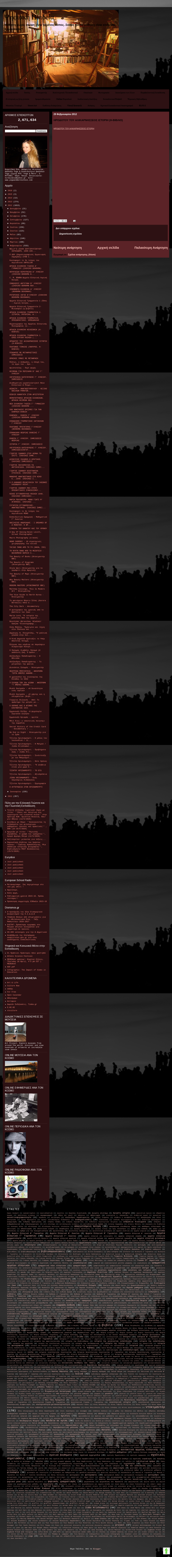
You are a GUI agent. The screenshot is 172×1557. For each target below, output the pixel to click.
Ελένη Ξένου (51, 1307)
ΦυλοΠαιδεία (126, 1472)
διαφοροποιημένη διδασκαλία (100, 1281)
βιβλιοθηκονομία (28, 1252)
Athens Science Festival (19, 956)
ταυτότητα (25, 1464)
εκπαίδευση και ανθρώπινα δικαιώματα (130, 1296)
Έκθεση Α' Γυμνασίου (59, 1294)
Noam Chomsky (101, 1519)
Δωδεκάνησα (59, 1288)
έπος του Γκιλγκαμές (82, 1318)
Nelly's (87, 1519)
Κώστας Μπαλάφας (80, 1371)
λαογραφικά (131, 1371)
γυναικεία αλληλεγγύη (32, 1268)
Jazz (78, 1508)
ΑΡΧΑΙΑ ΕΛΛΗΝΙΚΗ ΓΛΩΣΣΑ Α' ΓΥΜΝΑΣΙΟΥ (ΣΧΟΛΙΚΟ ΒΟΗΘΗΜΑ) (25, 267)
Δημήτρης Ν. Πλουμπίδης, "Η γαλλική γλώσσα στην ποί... (28, 634)
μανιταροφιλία (28, 1383)
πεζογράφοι (114, 1425)
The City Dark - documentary (24, 606)
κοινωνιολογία (154, 1363)
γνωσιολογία (142, 1263)
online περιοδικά (93, 1521)
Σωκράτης (161, 1459)
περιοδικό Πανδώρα (14, 1430)
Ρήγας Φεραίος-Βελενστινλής (113, 1436)
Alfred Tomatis (52, 1486)
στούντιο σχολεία (153, 1443)
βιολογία (126, 1252)
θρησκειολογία (37, 1337)
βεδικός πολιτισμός (79, 1249)
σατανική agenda (41, 1439)
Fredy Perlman (159, 1497)
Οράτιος (98, 1416)
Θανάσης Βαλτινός (104, 1328)
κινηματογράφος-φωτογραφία (103, 1359)
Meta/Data (11, 1516)
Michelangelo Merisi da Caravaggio (120, 1516)
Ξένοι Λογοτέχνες (67, 1411)
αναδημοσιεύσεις (83, 1220)
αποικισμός (11, 1229)
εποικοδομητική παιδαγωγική (58, 1318)
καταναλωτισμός (131, 1350)
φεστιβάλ (134, 1468)
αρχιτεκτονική (117, 1243)
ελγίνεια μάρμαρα (106, 1305)
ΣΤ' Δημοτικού (77, 1443)
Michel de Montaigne (72, 1516)
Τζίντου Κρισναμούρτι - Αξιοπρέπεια (28, 774)
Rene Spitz (88, 1528)
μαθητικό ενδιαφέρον (113, 1381)
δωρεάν (71, 1288)
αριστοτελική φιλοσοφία (102, 1231)
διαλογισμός (30, 1279)
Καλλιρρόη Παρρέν (154, 1348)
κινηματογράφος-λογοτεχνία (76, 1359)
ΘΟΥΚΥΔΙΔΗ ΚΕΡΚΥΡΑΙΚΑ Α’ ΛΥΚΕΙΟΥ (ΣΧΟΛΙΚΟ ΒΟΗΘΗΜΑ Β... (26, 273)
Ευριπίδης (154, 1320)
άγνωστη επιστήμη (100, 1213)
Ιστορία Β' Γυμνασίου (41, 1339)
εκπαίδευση (61, 1296)
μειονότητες (65, 1387)
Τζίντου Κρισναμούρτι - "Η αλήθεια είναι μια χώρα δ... (27, 766)
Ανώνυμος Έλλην (17, 1226)
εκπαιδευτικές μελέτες (109, 1301)
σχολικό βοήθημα (121, 1459)
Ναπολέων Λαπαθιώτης (32, 1400)
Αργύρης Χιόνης (101, 1229)
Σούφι (129, 1441)
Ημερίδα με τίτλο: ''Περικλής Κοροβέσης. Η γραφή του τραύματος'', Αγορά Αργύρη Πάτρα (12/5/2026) (26, 834)
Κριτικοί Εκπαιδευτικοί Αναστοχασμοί (117, 105)
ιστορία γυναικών (138, 1339)
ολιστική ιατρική (19, 1416)
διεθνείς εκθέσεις (107, 1283)
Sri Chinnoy (100, 1532)
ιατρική (52, 1337)
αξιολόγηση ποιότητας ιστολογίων (55, 1226)
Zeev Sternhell (17, 1538)
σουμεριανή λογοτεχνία (113, 1441)
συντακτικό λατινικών (18, 1452)
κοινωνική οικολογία (110, 1363)
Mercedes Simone (131, 1514)
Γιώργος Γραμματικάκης (125, 1258)
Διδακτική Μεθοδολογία (65, 1283)
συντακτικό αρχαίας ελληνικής (139, 1449)
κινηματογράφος (18, 1359)
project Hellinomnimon (142, 1525)
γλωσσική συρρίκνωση (39, 1263)
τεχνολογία (129, 1464)
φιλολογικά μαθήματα (152, 1470)
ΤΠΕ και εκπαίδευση (135, 1466)
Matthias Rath (88, 1514)
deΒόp (10, 989)
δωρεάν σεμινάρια (62, 1290)
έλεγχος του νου (148, 1305)
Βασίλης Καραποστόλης (57, 1249)
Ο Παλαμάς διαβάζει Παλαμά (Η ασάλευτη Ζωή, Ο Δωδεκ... (24, 651)
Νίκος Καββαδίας (36, 1407)
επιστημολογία (141, 1316)
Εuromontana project (131, 1322)
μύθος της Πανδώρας (65, 1398)
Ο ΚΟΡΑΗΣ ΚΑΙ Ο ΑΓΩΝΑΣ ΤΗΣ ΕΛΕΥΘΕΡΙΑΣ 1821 (23, 707)
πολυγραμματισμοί (126, 1432)
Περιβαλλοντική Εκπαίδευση (153, 92)
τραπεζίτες (11, 1468)
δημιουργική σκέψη (112, 1274)
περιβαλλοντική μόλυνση (65, 1427)
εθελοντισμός (134, 1290)
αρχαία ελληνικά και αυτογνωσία (98, 1236)
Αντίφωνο (11, 1001)
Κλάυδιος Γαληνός (74, 1361)
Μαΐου (13, 235)
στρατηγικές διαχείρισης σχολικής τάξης (47, 1445)
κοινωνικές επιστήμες (48, 1363)
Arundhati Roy (84, 1488)
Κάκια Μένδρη (123, 1348)
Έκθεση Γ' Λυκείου (16, 1296)
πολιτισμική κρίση (50, 1432)
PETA (120, 1523)
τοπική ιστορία (112, 1466)
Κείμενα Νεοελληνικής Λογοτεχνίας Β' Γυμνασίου (42, 1354)
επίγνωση (11, 1316)
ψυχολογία (48, 1484)
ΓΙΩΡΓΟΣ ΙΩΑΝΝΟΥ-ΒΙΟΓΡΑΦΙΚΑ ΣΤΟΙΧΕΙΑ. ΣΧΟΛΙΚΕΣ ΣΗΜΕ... (24, 472)
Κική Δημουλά (114, 1356)
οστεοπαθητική (142, 1416)
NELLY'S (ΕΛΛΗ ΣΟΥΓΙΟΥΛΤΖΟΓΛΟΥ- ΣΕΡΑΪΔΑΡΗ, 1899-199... (25, 250)
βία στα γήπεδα (112, 1249)
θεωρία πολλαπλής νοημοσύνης (46, 1335)
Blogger (97, 1549)
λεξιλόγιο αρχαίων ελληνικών (104, 1374)
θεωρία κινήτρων (107, 1332)
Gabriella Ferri (110, 1499)
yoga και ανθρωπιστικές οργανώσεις (70, 1536)
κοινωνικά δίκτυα (153, 1361)
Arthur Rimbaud (42, 1488)
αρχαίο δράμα (72, 1240)
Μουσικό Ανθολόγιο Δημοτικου (99, 1396)
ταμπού (118, 1461)
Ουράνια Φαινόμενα (29, 1418)
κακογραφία (138, 1348)
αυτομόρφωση (69, 1247)
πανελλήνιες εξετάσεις (58, 1423)
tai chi (162, 1532)
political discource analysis (98, 1525)
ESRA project (109, 1495)
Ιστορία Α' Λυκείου (16, 1339)
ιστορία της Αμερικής (20, 1341)
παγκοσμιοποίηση (101, 1418)
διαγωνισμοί (155, 1275)
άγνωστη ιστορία (121, 1213)
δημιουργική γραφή (92, 1274)
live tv (18, 1512)
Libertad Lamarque (148, 1510)
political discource (72, 1525)
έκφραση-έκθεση (65, 1305)
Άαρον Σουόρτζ (13, 1213)
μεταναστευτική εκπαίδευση (69, 1389)
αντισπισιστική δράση (93, 1224)
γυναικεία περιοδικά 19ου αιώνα (85, 1268)
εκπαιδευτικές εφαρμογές (79, 1301)
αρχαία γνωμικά (140, 1231)
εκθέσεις (11, 1294)
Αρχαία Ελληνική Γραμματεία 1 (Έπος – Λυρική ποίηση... (28, 302)
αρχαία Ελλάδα (158, 1231)
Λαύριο (67, 1374)
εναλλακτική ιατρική (47, 1314)
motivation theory (157, 1516)
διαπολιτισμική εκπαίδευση (57, 1279)
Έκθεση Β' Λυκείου (130, 1294)
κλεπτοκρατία (92, 1361)
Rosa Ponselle (155, 1528)
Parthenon (22, 1523)
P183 (136, 1521)
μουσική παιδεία (27, 1396)
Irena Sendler (143, 1505)
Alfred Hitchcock (32, 1486)
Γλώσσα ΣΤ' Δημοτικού (148, 1260)
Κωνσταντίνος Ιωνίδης (55, 1369)
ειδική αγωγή (66, 1292)
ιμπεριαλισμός (95, 1337)
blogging (157, 1488)
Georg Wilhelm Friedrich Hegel (77, 1501)
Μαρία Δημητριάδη (136, 1383)
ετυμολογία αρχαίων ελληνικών (75, 1320)
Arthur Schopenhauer (64, 1488)
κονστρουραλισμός (75, 1365)
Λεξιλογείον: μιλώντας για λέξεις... (26, 839)
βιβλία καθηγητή (153, 1249)
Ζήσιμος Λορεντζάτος (15, 1325)
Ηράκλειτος (15, 1328)
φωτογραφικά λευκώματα (133, 1475)
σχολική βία (42, 1459)
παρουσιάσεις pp (73, 1425)
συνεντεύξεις (51, 1450)
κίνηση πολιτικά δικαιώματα (131, 1359)
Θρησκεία (23, 1337)
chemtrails (150, 1490)
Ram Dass (28, 1528)
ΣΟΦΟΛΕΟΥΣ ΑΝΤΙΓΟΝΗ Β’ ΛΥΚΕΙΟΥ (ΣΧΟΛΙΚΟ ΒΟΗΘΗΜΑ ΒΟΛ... (25, 284)
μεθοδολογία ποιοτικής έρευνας (20, 1387)
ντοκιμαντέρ (155, 1407)
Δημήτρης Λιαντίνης (97, 1272)
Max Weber (103, 1514)
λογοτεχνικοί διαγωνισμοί (81, 1376)
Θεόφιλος (157, 1330)
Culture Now (13, 986)
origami (127, 1521)
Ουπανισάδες (12, 1418)
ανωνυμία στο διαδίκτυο (155, 1224)
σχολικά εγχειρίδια (90, 1455)
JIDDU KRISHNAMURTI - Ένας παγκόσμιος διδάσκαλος (23, 779)
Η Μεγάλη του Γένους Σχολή (82, 1325)
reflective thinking (70, 1528)
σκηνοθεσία (80, 1441)
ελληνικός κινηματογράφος (18, 1312)
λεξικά (79, 1374)
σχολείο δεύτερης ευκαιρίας (144, 1452)
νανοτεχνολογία (13, 1400)
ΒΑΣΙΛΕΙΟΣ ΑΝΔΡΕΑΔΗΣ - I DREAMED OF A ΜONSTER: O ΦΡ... (28, 524)
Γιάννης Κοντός (45, 1258)
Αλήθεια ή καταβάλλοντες (124, 1217)
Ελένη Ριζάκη (83, 1307)
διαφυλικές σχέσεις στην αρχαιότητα (134, 1281)
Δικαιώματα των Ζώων (125, 92)
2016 (10, 191)
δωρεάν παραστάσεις (19, 1290)
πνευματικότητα (87, 1430)
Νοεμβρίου (15, 212)
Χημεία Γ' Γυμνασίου (85, 1479)
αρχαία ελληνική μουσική (64, 1238)
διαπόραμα (81, 1279)
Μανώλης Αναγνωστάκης (91, 1383)
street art (132, 1532)
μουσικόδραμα (138, 1396)
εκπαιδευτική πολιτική (87, 1303)
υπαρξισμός (52, 1468)
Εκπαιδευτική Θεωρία (136, 1301)
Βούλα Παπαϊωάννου (93, 1254)
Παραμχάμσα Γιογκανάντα (50, 1425)
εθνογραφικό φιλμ (30, 1292)
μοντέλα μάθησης (81, 1394)
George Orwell (101, 1501)
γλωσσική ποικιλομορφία (17, 1263)
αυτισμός (142, 1245)
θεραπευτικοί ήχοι (86, 1333)
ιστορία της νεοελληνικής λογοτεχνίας (54, 1343)
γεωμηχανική (89, 1256)
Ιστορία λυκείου (158, 1339)
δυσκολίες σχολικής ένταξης (24, 1288)
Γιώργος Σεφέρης (73, 1260)
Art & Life (12, 983)
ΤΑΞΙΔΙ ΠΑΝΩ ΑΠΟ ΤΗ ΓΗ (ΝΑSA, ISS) (27, 547)
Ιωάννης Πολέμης (36, 1348)
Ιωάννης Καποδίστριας (16, 1348)
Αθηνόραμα (12, 998)
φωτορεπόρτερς (27, 1477)
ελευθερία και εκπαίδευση (104, 1307)
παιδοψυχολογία (154, 1421)
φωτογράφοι (153, 1475)
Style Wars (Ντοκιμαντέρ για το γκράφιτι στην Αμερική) (25, 569)
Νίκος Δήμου (156, 1404)
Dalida (59, 1493)
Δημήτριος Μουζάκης (47, 1274)
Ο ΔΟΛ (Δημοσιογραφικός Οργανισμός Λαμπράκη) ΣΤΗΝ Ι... (27, 256)
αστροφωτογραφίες (50, 1245)
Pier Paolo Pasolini (27, 1525)
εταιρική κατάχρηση (34, 1321)
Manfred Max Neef (149, 1512)
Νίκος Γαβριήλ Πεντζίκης (121, 1404)
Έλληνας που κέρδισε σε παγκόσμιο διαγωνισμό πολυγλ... (27, 645)
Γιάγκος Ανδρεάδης (26, 1258)
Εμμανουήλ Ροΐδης (139, 1312)
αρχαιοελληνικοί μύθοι (118, 1240)
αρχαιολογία (85, 1243)
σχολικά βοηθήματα (60, 1455)
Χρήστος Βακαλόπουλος (109, 1479)
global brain (134, 1501)
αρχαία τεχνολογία (54, 1240)
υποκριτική (65, 1468)
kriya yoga (80, 1510)
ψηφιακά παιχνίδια (35, 1482)
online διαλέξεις (19, 1521)
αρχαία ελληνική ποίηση (92, 1238)
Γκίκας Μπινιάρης (96, 1260)
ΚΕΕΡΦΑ (31, 1352)
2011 (10, 796)
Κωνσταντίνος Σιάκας (152, 1369)
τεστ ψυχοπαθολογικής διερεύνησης (68, 1464)
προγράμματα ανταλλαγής (38, 1434)
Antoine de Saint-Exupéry (147, 1486)
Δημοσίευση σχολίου (70, 234)
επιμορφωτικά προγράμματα (105, 1316)
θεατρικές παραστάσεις (21, 1330)
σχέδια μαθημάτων (118, 1452)
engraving (62, 1495)
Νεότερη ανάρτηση (68, 247)
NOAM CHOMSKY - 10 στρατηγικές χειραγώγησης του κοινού (25, 542)
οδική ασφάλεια (67, 1414)
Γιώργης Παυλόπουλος (102, 1258)
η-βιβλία (105, 1325)
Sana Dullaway (97, 1530)
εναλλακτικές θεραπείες (19, 1314)
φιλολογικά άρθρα (131, 1470)
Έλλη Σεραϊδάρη (148, 1307)
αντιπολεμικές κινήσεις (69, 1224)
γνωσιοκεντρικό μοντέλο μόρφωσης (118, 1263)
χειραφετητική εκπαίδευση (148, 1477)
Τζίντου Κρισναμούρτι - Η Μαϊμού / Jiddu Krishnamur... (27, 745)
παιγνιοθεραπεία (143, 1418)
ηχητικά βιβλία (53, 1328)
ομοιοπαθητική (84, 1416)
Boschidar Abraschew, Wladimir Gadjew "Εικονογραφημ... (25, 622)
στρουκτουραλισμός (131, 1445)
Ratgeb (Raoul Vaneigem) (47, 1528)
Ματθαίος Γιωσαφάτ (27, 1385)
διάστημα (94, 1279)
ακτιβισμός (55, 1217)
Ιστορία (127, 1337)
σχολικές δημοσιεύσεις (116, 1455)
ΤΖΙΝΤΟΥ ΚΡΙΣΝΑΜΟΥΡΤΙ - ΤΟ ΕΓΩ (25, 770)
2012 (10, 205)
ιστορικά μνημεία (153, 1346)
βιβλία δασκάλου (132, 1249)
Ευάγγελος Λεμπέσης (118, 1320)
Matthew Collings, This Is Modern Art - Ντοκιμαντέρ (27, 590)
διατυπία (48, 1281)
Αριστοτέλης (58, 1231)
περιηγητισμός (121, 1427)
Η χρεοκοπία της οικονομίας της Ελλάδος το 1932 (25, 678)
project (119, 1525)
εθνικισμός (12, 1292)
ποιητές (106, 1430)
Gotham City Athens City (17, 1503)
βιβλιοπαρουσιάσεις (53, 1251)
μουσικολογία (13, 1398)
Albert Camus (155, 1484)
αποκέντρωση (26, 1229)
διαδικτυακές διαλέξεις (17, 1277)
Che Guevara (137, 1490)
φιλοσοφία (13, 1472)
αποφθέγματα (64, 1229)
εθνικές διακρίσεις (153, 1290)
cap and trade (38, 1490)
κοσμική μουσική (123, 1365)
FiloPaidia (53, 1497)
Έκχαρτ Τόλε (88, 1305)
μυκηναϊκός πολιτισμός (87, 1398)
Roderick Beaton (138, 1528)
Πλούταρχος (57, 1430)
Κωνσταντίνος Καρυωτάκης (129, 1369)
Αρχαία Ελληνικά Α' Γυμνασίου (28, 1233)
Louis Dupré (67, 1512)
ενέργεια (112, 1314)
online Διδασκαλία (40, 1521)
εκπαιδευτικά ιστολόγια (117, 1299)
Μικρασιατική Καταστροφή (58, 1391)
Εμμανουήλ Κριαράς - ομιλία (23, 717)
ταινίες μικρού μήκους (60, 1461)
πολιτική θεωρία (146, 1430)
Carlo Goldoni (68, 1490)
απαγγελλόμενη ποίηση (87, 1226)
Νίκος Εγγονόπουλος (16, 1407)
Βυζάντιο (28, 1256)
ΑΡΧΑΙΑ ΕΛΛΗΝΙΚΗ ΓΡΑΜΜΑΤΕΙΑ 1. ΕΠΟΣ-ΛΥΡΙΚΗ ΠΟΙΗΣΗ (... (25, 336)
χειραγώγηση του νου (121, 1477)
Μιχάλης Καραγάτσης (44, 1394)
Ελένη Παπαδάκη (67, 1307)
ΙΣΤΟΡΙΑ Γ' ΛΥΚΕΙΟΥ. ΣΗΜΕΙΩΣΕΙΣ (25, 444)
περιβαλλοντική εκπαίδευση (37, 1427)
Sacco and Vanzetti (66, 1530)
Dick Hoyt (120, 1493)
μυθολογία (47, 1398)
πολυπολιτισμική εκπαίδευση (149, 1432)
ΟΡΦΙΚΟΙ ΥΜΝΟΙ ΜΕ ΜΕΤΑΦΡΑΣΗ (23, 358)
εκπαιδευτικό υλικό (140, 1303)
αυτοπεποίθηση (110, 1247)
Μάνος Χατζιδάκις (71, 1383)
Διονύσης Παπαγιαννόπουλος (62, 1285)
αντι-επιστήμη (49, 1224)
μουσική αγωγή (136, 1394)
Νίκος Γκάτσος (141, 1404)
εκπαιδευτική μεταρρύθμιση (35, 1303)
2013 (10, 202)
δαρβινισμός (36, 1272)
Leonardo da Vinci (113, 1510)
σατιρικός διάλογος (84, 1439)
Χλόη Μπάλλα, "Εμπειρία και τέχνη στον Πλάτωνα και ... (27, 628)
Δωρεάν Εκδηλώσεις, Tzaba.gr (22, 1004)
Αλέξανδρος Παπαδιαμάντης (77, 1217)
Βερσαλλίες (96, 1249)
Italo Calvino (159, 1505)
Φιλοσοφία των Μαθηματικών (64, 1472)
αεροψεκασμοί (46, 1215)
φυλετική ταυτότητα (109, 1472)
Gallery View (127, 1499)
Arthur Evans (23, 1488)
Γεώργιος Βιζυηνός (123, 1256)
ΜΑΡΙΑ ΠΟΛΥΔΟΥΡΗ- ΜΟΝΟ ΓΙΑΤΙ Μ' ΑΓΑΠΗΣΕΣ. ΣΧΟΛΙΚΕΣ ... (25, 501)
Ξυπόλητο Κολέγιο (100, 1411)
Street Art (32, 105)
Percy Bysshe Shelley (104, 1523)
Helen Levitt (37, 1505)
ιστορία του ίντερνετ (61, 1345)
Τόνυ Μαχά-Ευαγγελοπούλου (88, 1466)
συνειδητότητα (30, 1450)
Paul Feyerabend (52, 1523)
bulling (10, 1491)
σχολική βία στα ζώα (61, 1459)
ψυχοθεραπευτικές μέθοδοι (27, 1484)
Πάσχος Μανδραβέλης (97, 1425)
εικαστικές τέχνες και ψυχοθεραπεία (92, 1292)
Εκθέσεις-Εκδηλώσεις (52, 105)
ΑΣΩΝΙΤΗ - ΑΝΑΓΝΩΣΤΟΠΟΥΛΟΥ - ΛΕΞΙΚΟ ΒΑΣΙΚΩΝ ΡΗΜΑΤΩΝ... (28, 390)
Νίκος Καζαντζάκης (55, 1407)
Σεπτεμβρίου (16, 220)
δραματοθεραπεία (138, 1285)
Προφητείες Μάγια (153, 1434)
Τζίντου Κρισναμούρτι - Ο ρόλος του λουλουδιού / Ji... (28, 739)
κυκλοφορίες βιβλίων (141, 1367)
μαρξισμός (11, 1385)
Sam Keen (83, 1530)
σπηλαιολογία (12, 1443)
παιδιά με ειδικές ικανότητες (108, 1421)
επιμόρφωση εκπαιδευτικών (74, 1316)
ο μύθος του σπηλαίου (122, 1411)
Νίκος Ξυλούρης (111, 1407)
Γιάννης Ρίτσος (63, 1258)
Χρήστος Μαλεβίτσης (133, 1479)
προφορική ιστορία (15, 1436)
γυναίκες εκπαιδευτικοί (83, 1270)
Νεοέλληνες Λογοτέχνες (135, 1400)
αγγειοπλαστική (46, 1213)
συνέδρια (11, 1450)
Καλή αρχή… (12, 893)
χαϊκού (41, 1477)
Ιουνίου (14, 231)
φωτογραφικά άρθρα (112, 1475)
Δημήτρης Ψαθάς (27, 1274)
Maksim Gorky (131, 1512)
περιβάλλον (12, 1427)
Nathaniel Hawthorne (71, 1519)
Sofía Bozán (43, 1532)
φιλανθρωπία (12, 1470)
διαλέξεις (15, 1279)
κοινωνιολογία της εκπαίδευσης (20, 1365)
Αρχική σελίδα (12, 92)
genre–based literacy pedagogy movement (42, 1501)
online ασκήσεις (158, 1519)
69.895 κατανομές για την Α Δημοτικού (27, 932)
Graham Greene (99, 1503)
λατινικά (145, 1372)
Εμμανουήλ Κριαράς (119, 1312)
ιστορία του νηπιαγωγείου (113, 1345)
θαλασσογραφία (86, 1328)
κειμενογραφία (67, 1356)
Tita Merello (79, 1534)
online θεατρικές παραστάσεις (67, 1521)
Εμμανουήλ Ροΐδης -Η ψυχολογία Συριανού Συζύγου (25, 712)
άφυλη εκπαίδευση (154, 1247)
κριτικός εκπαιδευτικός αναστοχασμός (109, 1367)
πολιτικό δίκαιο (30, 1432)
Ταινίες (27, 92)
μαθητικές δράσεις (41, 1381)
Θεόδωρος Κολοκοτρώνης (140, 1330)
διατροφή (35, 1281)
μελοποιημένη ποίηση (134, 1387)
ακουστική (157, 1215)
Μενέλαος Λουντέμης (157, 1387)
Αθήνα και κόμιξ (65, 1215)
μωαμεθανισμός (143, 1398)
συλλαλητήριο (54, 1447)
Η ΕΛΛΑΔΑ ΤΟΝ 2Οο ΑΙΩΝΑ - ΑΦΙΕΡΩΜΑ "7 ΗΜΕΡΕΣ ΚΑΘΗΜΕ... (27, 684)
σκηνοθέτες (94, 1441)
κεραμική (83, 1356)
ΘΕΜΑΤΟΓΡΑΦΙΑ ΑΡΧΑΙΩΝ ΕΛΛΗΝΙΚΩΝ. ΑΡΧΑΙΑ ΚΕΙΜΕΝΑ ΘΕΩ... (26, 399)
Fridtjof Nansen (17, 1499)
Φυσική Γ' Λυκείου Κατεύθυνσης (33, 1475)
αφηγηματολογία (127, 1247)
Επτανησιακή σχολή (104, 1318)
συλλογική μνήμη (72, 1447)
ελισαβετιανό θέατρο (128, 1307)
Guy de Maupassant (157, 1503)
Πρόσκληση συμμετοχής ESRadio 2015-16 (27, 901)
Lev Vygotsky (130, 1510)
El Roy (21, 1495)
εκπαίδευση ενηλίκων (99, 1296)
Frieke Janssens (72, 1499)
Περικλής (135, 1427)
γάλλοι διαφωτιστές (44, 1256)
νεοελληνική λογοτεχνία (149, 1402)
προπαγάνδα (59, 1434)
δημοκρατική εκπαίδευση (135, 1274)
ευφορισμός (57, 1322)
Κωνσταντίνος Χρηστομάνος (17, 1371)
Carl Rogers (53, 1490)
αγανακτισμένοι (29, 1213)
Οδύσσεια (102, 1414)
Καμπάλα (64, 1350)
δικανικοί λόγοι (29, 1285)
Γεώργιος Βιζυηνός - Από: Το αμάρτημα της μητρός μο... (24, 701)
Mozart (13, 1519)
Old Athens (142, 1519)
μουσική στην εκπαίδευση (71, 1396)
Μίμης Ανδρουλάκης (124, 1391)
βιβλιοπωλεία (78, 1252)
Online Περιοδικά (64, 99)
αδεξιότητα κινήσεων (26, 1215)
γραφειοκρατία (99, 1266)
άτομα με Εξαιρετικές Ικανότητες (77, 1245)
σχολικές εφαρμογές (138, 1455)
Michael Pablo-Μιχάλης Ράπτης (47, 1516)
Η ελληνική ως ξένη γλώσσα (17, 99)
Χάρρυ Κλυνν (89, 1477)
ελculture (12, 1010)
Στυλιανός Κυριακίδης (152, 1445)
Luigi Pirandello (84, 1512)
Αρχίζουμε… (12, 890)
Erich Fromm (76, 1495)
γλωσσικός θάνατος (61, 1263)
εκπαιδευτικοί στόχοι (30, 1305)
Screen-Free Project (134, 1530)
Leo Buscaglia (95, 1510)
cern (80, 1490)
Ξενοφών (83, 1411)
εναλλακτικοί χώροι (71, 1314)
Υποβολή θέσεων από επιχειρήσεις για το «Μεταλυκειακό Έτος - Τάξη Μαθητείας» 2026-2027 (26, 919)
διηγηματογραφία (127, 1283)
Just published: (15, 862)
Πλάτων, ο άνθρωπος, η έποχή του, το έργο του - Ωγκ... (27, 363)
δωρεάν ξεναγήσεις (157, 1288)
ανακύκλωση (103, 1220)
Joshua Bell (150, 1508)
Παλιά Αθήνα (37, 1423)
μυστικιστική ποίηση (124, 1398)
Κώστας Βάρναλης (60, 1371)
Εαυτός (95, 1290)
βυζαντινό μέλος (13, 1256)
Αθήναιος (81, 1215)
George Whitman (118, 1501)
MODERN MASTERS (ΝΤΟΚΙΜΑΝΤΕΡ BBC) (27, 585)
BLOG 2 (142, 105)
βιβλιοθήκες (12, 1252)
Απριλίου (15, 238)
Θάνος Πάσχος (138, 1328)
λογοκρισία (143, 1374)
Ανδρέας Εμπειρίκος (32, 1222)
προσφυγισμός (108, 1434)
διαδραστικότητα (86, 1277)
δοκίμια (106, 1285)
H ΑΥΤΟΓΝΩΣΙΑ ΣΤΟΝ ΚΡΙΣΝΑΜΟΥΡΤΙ (25, 787)
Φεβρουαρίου (16, 246)
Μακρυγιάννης (12, 1383)
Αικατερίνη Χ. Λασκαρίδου (117, 1215)
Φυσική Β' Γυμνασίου (143, 1472)
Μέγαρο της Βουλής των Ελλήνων (114, 1385)
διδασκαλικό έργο (88, 1283)
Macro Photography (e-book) (23, 538)
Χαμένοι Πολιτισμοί (57, 1477)
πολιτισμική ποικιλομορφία (74, 1432)
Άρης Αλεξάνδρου (119, 1229)
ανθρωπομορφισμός (32, 1224)
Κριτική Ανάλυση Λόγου (20, 1367)
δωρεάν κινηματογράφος (110, 1288)
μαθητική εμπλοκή (92, 1381)
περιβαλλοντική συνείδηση (98, 1427)
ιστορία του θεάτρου (39, 1345)
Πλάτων (42, 1430)
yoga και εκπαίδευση (98, 1536)
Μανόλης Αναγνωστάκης (48, 1383)
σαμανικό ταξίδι (13, 1439)
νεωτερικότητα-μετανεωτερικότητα (53, 1404)
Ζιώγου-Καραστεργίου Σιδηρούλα (41, 1325)
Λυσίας (20, 1378)
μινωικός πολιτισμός (146, 1391)
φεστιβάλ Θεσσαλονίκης (152, 1468)
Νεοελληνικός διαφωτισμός (19, 1404)
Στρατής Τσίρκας (113, 1445)
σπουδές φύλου (40, 1443)
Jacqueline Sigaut (51, 1508)
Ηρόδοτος (28, 1328)
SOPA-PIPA (57, 1532)
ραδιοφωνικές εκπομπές (51, 1436)
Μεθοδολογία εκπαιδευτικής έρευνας (146, 1385)
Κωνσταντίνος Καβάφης (78, 1369)
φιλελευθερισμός (57, 1470)
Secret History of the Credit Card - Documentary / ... (27, 728)
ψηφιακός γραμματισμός (62, 1481)
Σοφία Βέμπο (141, 1441)
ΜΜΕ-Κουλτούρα (62, 1394)
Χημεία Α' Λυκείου (40, 1479)
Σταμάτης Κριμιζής (99, 1443)
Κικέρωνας (98, 1356)
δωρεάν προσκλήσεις (41, 1290)
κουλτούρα (139, 1365)
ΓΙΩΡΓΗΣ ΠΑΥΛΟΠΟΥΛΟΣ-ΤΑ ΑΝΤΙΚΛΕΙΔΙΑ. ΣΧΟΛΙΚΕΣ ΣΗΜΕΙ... (27, 466)
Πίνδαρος (30, 1430)
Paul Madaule (68, 1523)
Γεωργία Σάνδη (103, 1256)
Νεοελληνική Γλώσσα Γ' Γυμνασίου (87, 1402)
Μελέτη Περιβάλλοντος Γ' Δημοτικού (88, 1387)
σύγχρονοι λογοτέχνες (35, 1447)
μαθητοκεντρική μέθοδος (137, 1381)
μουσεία (109, 1394)
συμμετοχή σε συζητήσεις (119, 1447)
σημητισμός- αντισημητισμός (45, 1441)
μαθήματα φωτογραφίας (65, 1379)
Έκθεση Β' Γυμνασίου (106, 1294)
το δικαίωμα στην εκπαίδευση (58, 1466)
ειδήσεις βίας (49, 1292)
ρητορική (134, 1436)
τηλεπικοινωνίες (13, 1466)
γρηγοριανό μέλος (142, 1266)
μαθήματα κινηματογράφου (39, 1379)
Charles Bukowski (103, 1490)
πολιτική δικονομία (127, 1430)
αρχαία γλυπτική (123, 1231)
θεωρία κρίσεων (126, 1332)
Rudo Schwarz (47, 1530)
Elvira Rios (33, 1495)
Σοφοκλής (156, 1441)
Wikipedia (157, 1534)
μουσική (122, 1394)
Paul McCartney (85, 1523)
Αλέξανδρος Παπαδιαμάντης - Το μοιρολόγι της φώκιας (25, 663)
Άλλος (159, 1217)
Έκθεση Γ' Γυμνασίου (152, 1294)
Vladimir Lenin (131, 1534)
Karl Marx (23, 1510)
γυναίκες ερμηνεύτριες (109, 1270)
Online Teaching (112, 1521)
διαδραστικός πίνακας (65, 1277)
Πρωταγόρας (33, 1436)
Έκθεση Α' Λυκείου (82, 1294)
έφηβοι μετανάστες (75, 1323)
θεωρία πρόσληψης (71, 1335)
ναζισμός (157, 1398)
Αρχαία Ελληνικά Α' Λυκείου (64, 1233)
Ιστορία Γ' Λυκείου (116, 1339)
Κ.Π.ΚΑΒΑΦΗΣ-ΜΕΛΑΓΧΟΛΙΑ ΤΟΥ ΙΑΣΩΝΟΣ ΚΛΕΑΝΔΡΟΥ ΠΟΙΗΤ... (28, 483)
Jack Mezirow (16, 1508)
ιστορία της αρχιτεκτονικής (47, 1341)
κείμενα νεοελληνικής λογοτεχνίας (55, 1352)
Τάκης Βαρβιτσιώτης (84, 1461)
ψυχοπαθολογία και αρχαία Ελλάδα (96, 1484)
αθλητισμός (95, 1215)
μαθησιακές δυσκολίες (17, 1381)
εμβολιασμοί (101, 1312)
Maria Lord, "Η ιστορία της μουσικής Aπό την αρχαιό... (24, 617)
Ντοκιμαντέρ (41, 92)
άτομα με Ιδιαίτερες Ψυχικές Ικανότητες (114, 1245)
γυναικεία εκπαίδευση (56, 1268)
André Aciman (108, 1486)
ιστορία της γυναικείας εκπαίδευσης (113, 1341)
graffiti (35, 1503)
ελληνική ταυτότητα (127, 1310)
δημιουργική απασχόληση (69, 1274)
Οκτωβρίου (15, 216)
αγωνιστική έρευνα (144, 1213)
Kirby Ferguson (53, 1510)
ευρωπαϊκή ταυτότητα (15, 1322)
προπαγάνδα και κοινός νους (83, 1434)
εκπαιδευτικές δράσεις (27, 1300)
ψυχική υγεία (149, 1482)
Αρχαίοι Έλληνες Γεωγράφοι (143, 1240)
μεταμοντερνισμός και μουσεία (25, 1389)
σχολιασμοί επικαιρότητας (34, 1455)
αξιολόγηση (32, 1226)
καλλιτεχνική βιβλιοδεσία (44, 1350)
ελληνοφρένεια (85, 1312)
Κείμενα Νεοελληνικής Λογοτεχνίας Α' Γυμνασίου (100, 1352)
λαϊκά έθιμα (116, 1372)
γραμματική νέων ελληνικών (52, 1266)
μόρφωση (97, 1394)
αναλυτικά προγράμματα (151, 1220)
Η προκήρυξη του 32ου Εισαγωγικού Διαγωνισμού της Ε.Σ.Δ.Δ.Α (24, 913)
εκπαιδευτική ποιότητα (63, 1303)
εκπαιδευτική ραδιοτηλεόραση (114, 1303)
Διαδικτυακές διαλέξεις (87, 99)
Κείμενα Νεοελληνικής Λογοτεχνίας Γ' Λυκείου (31, 1356)
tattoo (13, 1534)
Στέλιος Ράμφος (120, 1443)
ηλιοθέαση (148, 1325)
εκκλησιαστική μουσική (42, 1296)
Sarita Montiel (114, 1530)
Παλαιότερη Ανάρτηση (151, 247)
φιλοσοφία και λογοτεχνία (37, 1472)
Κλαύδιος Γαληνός (55, 1361)
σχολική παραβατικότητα (84, 1459)
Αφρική (140, 1247)
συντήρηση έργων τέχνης (74, 1452)
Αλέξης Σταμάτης (102, 1217)
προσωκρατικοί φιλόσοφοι (130, 1434)
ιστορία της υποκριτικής (142, 1343)
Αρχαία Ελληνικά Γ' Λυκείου (60, 1236)
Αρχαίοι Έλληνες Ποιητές (65, 1243)
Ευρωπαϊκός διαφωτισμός (38, 1322)
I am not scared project (88, 1505)
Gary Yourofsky (155, 1499)
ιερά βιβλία (67, 1337)
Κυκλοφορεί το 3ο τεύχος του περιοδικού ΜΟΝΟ (24, 512)
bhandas (145, 1488)
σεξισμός (128, 1439)
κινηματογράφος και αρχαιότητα (47, 1359)
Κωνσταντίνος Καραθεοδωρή (102, 1369)
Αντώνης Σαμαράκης (115, 1224)
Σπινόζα (26, 1443)
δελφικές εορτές (52, 1272)
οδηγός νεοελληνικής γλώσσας (44, 1414)
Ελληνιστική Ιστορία (42, 1312)
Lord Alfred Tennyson (35, 1512)
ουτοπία (46, 1418)
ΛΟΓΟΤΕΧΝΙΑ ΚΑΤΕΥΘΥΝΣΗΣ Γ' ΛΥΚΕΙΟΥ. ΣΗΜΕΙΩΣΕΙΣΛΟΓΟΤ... (28, 449)
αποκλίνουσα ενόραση (45, 1229)
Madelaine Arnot (115, 1512)
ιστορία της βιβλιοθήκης (77, 1341)
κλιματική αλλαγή (109, 1361)
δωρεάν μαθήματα (134, 1288)
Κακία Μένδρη (107, 1348)
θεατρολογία (56, 1330)
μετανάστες (49, 1389)
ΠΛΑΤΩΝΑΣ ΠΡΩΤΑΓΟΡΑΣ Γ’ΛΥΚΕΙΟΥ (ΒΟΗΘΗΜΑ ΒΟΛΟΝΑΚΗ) (25, 428)
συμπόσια (157, 1447)
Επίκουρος (52, 1316)
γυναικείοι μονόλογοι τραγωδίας (31, 1270)
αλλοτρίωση (11, 1220)
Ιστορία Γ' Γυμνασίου (69, 1339)
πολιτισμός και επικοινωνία (102, 1432)
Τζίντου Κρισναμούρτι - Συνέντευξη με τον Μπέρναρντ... (27, 756)
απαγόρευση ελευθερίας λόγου (122, 1227)
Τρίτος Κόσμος (26, 1468)
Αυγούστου (15, 223)
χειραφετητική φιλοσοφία (17, 1479)
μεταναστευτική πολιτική (97, 1389)
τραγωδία (157, 1466)
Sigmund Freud (154, 1530)
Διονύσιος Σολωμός (87, 1285)
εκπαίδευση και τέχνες (64, 1299)
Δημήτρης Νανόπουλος (143, 1272)
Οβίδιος (140, 1411)
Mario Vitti (43, 1514)
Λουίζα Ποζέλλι (122, 1376)
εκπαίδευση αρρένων (79, 1296)
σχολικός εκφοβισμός (142, 1459)
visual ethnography (112, 1534)
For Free (11, 992)
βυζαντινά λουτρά (113, 1254)
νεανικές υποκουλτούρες (81, 1400)
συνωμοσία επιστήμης (96, 1452)
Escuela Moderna (92, 1495)
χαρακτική (75, 1477)
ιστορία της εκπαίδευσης (152, 1341)
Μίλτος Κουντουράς (104, 1391)
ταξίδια (128, 1461)
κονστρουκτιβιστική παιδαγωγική (50, 1365)
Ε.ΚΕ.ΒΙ (11, 1007)
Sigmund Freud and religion (20, 1532)
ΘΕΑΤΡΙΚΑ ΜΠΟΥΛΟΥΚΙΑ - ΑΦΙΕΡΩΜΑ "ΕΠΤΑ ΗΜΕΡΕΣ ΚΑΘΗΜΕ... (25, 672)
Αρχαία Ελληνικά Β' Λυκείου (138, 1233)
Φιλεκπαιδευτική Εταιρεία (34, 1470)
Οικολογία (88, 92)
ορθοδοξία (110, 1416)
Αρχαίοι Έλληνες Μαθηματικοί (38, 1243)
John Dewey (121, 1508)
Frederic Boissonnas (140, 1497)
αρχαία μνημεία (19, 1240)
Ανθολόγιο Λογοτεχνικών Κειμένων (103, 1222)
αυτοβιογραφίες (35, 1247)
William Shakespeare (15, 1536)
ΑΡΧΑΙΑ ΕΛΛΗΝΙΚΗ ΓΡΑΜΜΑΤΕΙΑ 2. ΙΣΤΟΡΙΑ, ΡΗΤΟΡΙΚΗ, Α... (25, 313)
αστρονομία (29, 1245)
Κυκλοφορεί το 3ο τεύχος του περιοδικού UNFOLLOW (24, 261)
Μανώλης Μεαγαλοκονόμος (114, 1383)
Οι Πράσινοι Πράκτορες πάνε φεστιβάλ (26, 953)
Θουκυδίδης (11, 1337)
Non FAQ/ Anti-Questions (122, 1519)
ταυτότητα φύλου (41, 1464)
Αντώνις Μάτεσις (134, 1224)
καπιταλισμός (112, 1350)
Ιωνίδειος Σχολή (53, 1348)
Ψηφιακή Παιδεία (29, 17)
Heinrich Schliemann (19, 1505)
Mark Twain (72, 1514)
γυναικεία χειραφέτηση (114, 1268)
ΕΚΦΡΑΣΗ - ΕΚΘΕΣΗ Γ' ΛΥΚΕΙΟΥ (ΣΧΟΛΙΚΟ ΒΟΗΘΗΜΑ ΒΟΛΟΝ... (24, 416)
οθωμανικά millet (118, 1414)
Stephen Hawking (116, 1532)
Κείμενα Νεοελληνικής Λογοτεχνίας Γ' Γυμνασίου (138, 1354)
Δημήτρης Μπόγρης (121, 1272)
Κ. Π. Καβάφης (87, 1348)
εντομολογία (141, 1314)
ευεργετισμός (138, 1321)
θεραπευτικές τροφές (36, 1333)
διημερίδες (144, 1283)
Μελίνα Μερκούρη (114, 1387)
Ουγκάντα (157, 1416)
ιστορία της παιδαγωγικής (87, 1343)
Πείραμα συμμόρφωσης (152, 1425)
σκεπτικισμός (66, 1441)
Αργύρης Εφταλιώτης (82, 1229)
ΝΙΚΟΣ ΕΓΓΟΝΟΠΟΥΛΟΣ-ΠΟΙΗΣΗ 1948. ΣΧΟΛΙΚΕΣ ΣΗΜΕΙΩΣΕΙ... (26, 495)
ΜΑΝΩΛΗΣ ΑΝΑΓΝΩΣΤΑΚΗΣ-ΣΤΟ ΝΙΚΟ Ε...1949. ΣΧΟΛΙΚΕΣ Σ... (25, 478)
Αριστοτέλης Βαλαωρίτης (78, 1231)
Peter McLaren (150, 1523)
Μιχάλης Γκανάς (25, 1394)
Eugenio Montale (126, 1495)
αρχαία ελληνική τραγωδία (120, 1238)
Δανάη (23, 1272)
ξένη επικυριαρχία (25, 1411)
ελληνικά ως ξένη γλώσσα (67, 1310)
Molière (142, 1516)
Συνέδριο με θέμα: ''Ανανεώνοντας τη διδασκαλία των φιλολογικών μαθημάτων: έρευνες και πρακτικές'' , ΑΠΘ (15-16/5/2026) (27, 825)
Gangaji (140, 1499)
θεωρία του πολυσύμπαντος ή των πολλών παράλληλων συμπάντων (110, 1335)
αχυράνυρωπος (12, 1249)
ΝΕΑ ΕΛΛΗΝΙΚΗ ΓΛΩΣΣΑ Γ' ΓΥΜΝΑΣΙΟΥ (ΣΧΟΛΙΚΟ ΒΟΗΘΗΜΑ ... (27, 405)
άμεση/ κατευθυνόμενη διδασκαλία (55, 1220)
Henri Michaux (52, 1505)
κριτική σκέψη (82, 1367)
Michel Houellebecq (93, 1516)
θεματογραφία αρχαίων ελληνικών (111, 1330)
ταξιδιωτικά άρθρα (145, 1461)
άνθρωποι (157, 1222)
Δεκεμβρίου (16, 209)
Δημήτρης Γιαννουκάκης (73, 1272)
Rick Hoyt (102, 1528)
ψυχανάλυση (89, 1482)
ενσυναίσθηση (126, 1314)
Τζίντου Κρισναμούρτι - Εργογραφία (27, 783)
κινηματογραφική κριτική (155, 1356)
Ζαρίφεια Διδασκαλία (152, 1322)
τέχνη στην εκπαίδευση (108, 1464)
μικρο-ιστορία (84, 1391)
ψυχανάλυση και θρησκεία (111, 1482)
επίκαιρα (37, 1316)
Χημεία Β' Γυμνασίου (62, 1479)
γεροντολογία (74, 1256)
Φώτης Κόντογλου (58, 1475)
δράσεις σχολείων (158, 1285)
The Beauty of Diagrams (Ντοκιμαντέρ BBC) (21, 563)
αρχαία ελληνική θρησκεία (37, 1238)
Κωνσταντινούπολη (40, 1371)
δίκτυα (43, 1285)
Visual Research (74, 105)
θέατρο (40, 1330)
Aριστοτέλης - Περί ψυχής (22, 368)
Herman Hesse (68, 1505)
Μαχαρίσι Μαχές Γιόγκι (68, 1385)
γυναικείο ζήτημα (140, 1268)
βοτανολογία (63, 1254)
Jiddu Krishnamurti (97, 1507)
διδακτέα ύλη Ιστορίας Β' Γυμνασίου (35, 1283)
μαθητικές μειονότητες (66, 1381)
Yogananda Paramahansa (155, 1536)
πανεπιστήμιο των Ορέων (83, 1423)
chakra (88, 1490)
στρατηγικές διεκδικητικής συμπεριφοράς (85, 1445)
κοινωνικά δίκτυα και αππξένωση (20, 1363)
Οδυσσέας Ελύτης (85, 1414)
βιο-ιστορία (112, 1252)
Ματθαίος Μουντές (47, 1385)
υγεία (40, 1468)
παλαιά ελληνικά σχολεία (17, 1423)
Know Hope (68, 1510)
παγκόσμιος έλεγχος (123, 1418)
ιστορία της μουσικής (23, 1343)
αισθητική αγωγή (140, 1215)
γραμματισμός (79, 1266)
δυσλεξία (46, 1288)
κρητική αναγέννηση (157, 1365)
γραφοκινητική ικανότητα (120, 1266)
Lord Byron (53, 1512)
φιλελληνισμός (76, 1470)
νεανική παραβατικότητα (108, 1400)
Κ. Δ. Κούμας (70, 1348)
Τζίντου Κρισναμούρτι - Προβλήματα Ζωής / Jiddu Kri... (27, 751)
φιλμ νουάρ (114, 1470)
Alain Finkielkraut (138, 1484)
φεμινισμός (118, 1468)
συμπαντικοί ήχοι (141, 1447)
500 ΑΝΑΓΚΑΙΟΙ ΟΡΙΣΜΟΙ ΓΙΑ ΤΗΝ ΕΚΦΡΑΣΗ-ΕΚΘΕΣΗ (25, 411)
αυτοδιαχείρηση (53, 1247)
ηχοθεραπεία (69, 1328)
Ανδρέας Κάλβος (54, 1222)
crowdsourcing (45, 1493)
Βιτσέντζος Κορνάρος (45, 1254)
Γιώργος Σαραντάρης (51, 1260)
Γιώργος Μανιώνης (30, 1260)
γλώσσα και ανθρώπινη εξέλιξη (119, 1260)
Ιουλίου (14, 227)
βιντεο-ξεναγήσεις (95, 1252)
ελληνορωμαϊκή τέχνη (65, 1312)
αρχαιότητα (102, 1243)
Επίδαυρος (24, 1316)
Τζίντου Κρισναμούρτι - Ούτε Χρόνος (28, 761)
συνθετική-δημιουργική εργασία (79, 1450)
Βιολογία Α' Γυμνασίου (144, 1252)
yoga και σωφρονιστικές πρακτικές (127, 1536)
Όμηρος (52, 1416)
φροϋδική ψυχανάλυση (88, 1472)
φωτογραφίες (91, 1475)
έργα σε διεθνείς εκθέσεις (130, 1318)
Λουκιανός (137, 1376)
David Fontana (72, 1493)
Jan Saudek (67, 1508)
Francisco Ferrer (96, 1497)
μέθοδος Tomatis (45, 1387)
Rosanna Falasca (13, 1530)
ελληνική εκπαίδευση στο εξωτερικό (99, 1310)
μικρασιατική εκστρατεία (29, 1391)
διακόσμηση (160, 1277)
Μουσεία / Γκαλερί (14, 105)
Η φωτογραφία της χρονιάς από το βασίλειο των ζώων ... (26, 611)
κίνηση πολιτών (154, 1359)
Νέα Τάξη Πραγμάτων (55, 1400)
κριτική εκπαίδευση (42, 1367)
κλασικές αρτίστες (35, 1361)
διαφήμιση (61, 1281)
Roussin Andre (31, 1530)
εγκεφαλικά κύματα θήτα (113, 1290)
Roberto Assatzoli (118, 1528)
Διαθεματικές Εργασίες (110, 1277)
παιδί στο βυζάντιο (83, 1421)
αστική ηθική (155, 1243)
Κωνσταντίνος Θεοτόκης (32, 1369)
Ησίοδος (39, 1328)
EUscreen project (145, 1495)
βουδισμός (77, 1254)
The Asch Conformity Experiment (34, 1534)
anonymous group (124, 1486)
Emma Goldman (48, 1495)
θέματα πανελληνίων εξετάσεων (79, 1330)
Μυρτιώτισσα (106, 1398)
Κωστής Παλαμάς (99, 1372)
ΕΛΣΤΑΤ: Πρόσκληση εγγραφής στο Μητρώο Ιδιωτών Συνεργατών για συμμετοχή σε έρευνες (23, 927)
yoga (30, 1536)
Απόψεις (91, 105)
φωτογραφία (75, 1475)
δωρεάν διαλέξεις (87, 1288)
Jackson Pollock (32, 1508)
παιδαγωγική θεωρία (29, 1421)
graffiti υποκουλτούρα (54, 1503)
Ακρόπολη (42, 1217)
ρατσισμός (70, 1436)
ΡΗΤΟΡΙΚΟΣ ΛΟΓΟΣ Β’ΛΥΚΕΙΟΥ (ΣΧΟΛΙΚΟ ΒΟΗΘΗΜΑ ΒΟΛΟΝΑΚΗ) (28, 296)
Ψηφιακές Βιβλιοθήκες (137, 99)
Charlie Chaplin (121, 1490)
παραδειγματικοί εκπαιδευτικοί (152, 1423)
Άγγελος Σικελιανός (78, 1213)
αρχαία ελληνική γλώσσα (129, 1236)
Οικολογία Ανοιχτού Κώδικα (141, 1414)
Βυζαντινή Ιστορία (133, 1254)
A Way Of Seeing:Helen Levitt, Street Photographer (25, 533)
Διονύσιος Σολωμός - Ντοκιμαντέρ (26, 667)
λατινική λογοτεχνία (52, 1374)
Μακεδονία (157, 1381)
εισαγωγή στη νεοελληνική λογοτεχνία (128, 1292)
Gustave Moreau (139, 1503)
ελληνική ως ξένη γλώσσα (150, 1310)
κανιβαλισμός (96, 1350)
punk (18, 1528)
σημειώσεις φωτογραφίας (18, 1441)
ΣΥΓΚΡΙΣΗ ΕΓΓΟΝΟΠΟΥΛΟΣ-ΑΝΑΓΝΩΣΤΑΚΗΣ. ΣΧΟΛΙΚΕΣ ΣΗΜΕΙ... (27, 506)
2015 (10, 194)
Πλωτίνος (70, 1430)
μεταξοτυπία (119, 1389)
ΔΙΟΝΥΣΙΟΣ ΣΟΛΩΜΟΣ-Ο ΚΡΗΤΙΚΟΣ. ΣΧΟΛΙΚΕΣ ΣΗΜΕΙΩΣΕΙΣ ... (25, 460)
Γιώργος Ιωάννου (146, 1258)
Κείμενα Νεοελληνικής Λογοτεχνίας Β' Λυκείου (90, 1354)
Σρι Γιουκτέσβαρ (58, 1443)
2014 (10, 198)
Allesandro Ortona (73, 1486)
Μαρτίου (14, 242)
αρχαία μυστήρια (36, 1240)
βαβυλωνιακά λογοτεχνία (33, 1249)
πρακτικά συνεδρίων (15, 1434)
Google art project (153, 1501)
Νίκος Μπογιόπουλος (93, 1407)
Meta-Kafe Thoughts (152, 1514)
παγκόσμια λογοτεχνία (62, 1418)
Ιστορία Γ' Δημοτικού (94, 1339)
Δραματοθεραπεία (42, 99)
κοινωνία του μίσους (130, 1361)
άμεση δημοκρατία (28, 1220)
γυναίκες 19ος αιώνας (59, 1270)
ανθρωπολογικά (13, 1224)
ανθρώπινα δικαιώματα (134, 1222)
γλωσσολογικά (80, 1263)
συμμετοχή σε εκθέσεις (95, 1447)
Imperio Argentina (125, 1505)
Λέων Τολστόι (129, 1374)
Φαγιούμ (93, 1468)
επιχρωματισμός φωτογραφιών (30, 1318)
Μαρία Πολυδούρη (154, 1383)
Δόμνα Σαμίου (120, 1285)
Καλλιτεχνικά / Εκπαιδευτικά (65, 92)
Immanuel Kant (108, 1505)
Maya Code (116, 1514)
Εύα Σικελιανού (99, 1320)
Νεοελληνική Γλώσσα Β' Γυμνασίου (49, 1402)
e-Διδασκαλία (135, 1493)
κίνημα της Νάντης (132, 1356)
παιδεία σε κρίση (56, 1420)
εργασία (151, 1318)
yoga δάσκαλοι (45, 1536)
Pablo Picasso (149, 1521)
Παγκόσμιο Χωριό (82, 1418)
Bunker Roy (23, 1490)
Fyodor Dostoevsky (91, 1499)
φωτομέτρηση (12, 1477)
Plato (57, 1525)
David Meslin (88, 1493)
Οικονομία (161, 1414)
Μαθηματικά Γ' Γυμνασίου (128, 1378)
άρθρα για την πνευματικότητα (34, 1231)
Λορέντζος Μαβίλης (104, 1376)
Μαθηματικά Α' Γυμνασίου (103, 1378)
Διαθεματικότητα (135, 1277)
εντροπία (155, 1314)
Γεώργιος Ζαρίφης (146, 1256)
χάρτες (102, 1477)
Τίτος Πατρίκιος (32, 1466)
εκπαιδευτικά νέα (141, 1299)
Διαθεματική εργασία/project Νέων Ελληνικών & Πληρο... (27, 384)
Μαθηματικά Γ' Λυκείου (152, 1378)
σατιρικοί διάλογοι (62, 1439)
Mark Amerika (58, 1514)
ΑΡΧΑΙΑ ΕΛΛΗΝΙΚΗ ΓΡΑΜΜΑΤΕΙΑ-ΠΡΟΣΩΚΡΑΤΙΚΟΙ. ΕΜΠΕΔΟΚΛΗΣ (24, 319)
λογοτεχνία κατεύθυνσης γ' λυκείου (49, 1376)
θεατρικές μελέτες (156, 1328)
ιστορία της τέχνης (115, 1343)
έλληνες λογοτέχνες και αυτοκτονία (35, 1310)
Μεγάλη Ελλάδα (88, 1385)
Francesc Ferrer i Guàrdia (73, 1497)
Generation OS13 (13, 1501)
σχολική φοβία (105, 1459)
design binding (105, 1493)
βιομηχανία (27, 1254)
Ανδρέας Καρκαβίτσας (75, 1222)
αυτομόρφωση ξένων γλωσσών (90, 1247)
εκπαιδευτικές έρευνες (51, 1300)
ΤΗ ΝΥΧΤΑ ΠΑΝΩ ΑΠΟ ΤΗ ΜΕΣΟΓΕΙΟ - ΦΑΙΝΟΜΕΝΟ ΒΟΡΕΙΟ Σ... (26, 552)
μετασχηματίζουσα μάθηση (139, 1389)
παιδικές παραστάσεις (134, 1421)
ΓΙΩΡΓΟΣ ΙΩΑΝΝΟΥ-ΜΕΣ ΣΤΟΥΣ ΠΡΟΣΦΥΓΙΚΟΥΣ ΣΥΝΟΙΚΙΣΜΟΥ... (25, 489)
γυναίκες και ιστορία (139, 1270)
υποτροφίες (80, 1468)
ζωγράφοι (62, 1326)
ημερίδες (161, 1326)
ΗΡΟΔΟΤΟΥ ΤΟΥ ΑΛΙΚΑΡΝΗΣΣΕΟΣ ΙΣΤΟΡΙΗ (74, 128)
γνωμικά (97, 1263)
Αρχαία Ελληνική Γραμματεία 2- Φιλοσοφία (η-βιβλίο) (25, 308)
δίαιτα (149, 1277)
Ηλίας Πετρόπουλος (132, 1325)
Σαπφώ (27, 1439)
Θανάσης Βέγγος (121, 1328)
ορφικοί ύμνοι (125, 1416)
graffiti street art (79, 1503)
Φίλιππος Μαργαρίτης (96, 1470)
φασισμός (104, 1468)
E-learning (149, 1493)
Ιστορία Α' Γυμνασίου (148, 1337)
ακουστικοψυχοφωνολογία (19, 1217)
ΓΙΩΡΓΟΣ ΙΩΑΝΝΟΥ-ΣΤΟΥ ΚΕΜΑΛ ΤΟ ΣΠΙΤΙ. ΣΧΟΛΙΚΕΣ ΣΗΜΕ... (25, 455)
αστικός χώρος (13, 1245)
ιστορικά (133, 1345)
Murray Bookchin (27, 1519)
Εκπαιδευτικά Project (112, 99)
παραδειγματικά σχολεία (123, 1423)
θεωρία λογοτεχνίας (146, 1332)
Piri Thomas (45, 1525)
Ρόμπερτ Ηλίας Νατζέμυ (152, 1436)
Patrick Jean (35, 1523)
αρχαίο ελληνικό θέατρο (93, 1241)
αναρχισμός (12, 1222)
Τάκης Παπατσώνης (104, 1461)
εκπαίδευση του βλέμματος (90, 1298)
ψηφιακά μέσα (14, 1482)
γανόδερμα (60, 1256)
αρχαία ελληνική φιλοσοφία (151, 1238)
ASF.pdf (11, 967)
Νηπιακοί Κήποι (83, 1404)
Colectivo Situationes (25, 1493)
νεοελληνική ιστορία (120, 1402)
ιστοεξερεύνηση (112, 1337)
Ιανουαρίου (16, 792)
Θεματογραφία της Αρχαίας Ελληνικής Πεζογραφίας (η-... (28, 325)
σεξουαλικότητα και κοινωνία (149, 1439)
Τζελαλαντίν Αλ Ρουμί (151, 1464)
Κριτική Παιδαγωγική (63, 1367)
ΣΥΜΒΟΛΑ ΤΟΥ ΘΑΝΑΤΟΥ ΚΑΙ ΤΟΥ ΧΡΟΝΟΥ (28, 529)
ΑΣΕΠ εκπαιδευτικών (137, 1243)
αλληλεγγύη (146, 1217)
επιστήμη (124, 1316)
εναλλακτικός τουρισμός (95, 1314)
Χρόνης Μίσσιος (154, 1479)
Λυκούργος (151, 1376)
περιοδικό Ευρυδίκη (153, 1427)
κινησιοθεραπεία (14, 1361)
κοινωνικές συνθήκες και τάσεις (78, 1363)
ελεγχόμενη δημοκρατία (127, 1305)
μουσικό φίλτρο (121, 1396)
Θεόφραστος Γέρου (14, 1332)
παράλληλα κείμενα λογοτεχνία (23, 1425)
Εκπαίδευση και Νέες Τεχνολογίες (32, 1299)
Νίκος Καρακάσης (73, 1407)
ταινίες (39, 1461)
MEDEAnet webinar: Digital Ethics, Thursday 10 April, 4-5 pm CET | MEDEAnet (25, 961)
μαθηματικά (84, 1378)
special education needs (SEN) (78, 1532)
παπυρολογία (103, 1423)
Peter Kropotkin (133, 1523)
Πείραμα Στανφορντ (131, 1425)
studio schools (148, 1532)
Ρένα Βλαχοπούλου (89, 1436)
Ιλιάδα (80, 1337)
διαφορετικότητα (77, 1281)
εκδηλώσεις (153, 1292)
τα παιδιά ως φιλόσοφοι (21, 1461)
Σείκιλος (100, 1439)
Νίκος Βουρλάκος (100, 1404)
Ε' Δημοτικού (81, 1290)
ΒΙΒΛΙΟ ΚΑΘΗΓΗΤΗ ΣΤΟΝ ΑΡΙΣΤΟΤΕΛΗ (26, 394)
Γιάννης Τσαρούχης (82, 1258)
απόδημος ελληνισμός (151, 1227)
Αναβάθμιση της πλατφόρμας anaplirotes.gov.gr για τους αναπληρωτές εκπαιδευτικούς (22, 937)
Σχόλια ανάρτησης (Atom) (82, 254)
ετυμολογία (52, 1320)
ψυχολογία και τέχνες (68, 1484)
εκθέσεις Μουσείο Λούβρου (34, 1294)
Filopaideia (40, 1497)
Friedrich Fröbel (54, 1499)
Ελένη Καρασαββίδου (34, 1307)
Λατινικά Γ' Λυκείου (28, 1374)
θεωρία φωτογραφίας (151, 1335)
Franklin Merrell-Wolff (117, 1497)
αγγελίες (60, 1213)
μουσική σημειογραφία (48, 1396)
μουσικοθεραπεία (154, 1396)
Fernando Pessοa (23, 1497)
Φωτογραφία (103, 92)
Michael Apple (25, 1516)
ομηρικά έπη (38, 1416)
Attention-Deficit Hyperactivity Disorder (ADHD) (115, 1488)
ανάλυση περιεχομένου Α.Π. (124, 1220)
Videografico (94, 1534)
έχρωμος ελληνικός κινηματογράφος (103, 1322)
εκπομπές (47, 1305)
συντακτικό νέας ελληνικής (47, 1452)
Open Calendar (14, 995)
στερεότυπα (137, 1443)
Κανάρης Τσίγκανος (79, 1350)
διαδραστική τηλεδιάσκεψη (41, 1277)
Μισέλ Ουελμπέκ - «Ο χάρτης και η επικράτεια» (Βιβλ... (27, 695)
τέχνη (91, 1464)
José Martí (135, 1508)
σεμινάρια (113, 1439)
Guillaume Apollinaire (119, 1503)
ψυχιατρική (133, 1482)
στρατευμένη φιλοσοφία (16, 1445)
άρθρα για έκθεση (139, 1229)
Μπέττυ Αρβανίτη (31, 1398)
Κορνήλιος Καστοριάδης (98, 1365)
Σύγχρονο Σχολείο (14, 1447)
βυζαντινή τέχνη (154, 1254)
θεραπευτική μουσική (61, 1333)
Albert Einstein (13, 1486)
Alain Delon (120, 1484)
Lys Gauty (100, 1512)
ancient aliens (91, 1486)
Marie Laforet (27, 1514)
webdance (145, 1534)
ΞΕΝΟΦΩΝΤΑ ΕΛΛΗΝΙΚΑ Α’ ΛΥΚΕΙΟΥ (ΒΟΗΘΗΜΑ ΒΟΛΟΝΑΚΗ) (25, 290)
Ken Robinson (36, 1510)
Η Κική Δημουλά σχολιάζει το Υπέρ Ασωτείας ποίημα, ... (27, 640)
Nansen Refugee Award (49, 1519)
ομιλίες (65, 1416)
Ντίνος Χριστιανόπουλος (131, 1407)
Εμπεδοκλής (156, 1312)
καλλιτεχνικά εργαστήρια (17, 1350)
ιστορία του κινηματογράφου (86, 1345)
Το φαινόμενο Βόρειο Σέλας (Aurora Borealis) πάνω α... (27, 602)
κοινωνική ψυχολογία (132, 1363)
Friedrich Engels (36, 1499)
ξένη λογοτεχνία (46, 1411)
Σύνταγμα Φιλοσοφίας (107, 1450)
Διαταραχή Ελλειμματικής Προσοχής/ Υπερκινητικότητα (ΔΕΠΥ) (127, 1279)
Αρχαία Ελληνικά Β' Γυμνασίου (101, 1233)
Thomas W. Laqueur (60, 1534)
